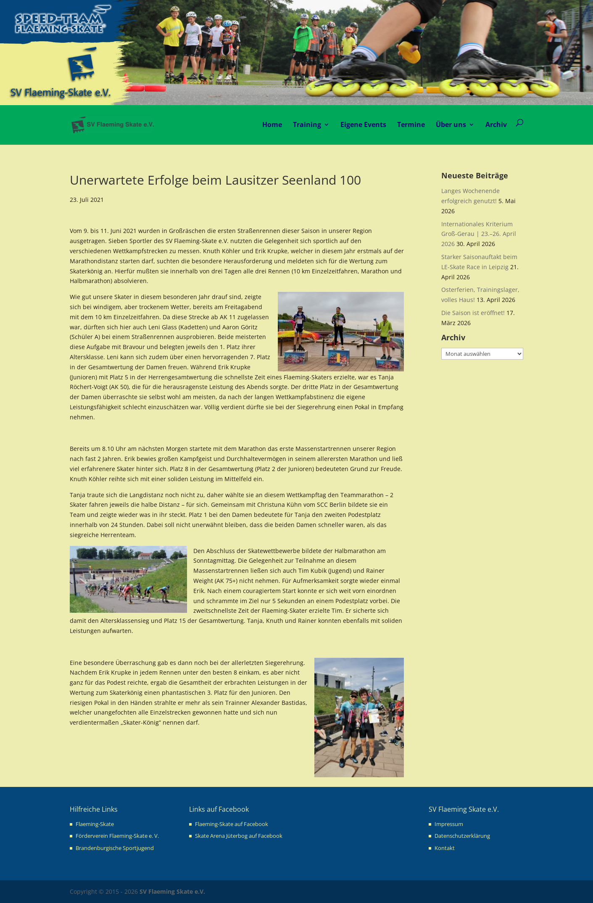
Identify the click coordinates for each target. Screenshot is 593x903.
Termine (411, 124)
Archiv (496, 124)
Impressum (449, 824)
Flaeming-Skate (95, 824)
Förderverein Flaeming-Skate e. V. (117, 835)
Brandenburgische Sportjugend (115, 848)
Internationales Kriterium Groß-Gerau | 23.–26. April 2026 (478, 234)
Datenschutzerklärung (462, 835)
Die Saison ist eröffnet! (473, 313)
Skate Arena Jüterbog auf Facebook (238, 835)
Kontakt (445, 848)
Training (307, 124)
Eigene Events (363, 124)
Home (272, 124)
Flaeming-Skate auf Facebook (231, 824)
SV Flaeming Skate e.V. (172, 891)
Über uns (451, 124)
